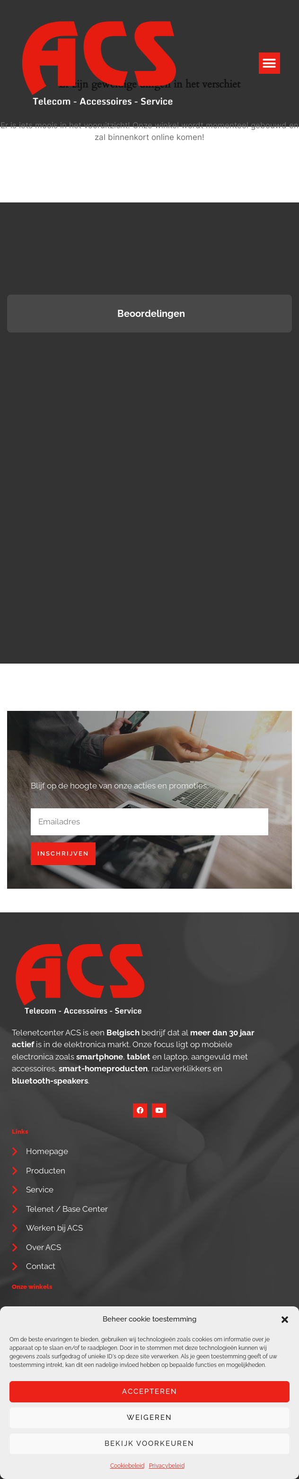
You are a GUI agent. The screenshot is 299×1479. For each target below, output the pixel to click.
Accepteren (149, 1391)
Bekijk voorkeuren (149, 1443)
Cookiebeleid (127, 1465)
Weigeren (149, 1417)
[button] (285, 1319)
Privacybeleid (167, 1465)
